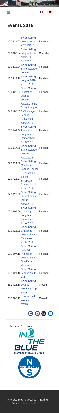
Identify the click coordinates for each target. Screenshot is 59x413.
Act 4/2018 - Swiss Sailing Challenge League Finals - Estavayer (29, 231)
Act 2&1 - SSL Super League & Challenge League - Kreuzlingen (29, 111)
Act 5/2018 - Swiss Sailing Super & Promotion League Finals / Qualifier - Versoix (29, 254)
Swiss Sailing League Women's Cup (29, 285)
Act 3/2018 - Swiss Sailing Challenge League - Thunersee (28, 211)
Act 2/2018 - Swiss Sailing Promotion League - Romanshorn (28, 130)
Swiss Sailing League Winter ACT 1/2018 (29, 41)
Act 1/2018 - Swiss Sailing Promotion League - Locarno (28, 92)
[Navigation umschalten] (8, 12)
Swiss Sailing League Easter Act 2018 (29, 53)
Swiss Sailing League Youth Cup (28, 273)
